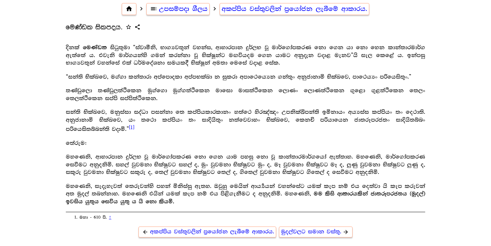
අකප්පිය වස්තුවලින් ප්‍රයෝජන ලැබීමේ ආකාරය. (294, 9)
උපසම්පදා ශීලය (178, 9)
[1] (131, 127)
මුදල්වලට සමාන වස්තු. (316, 232)
